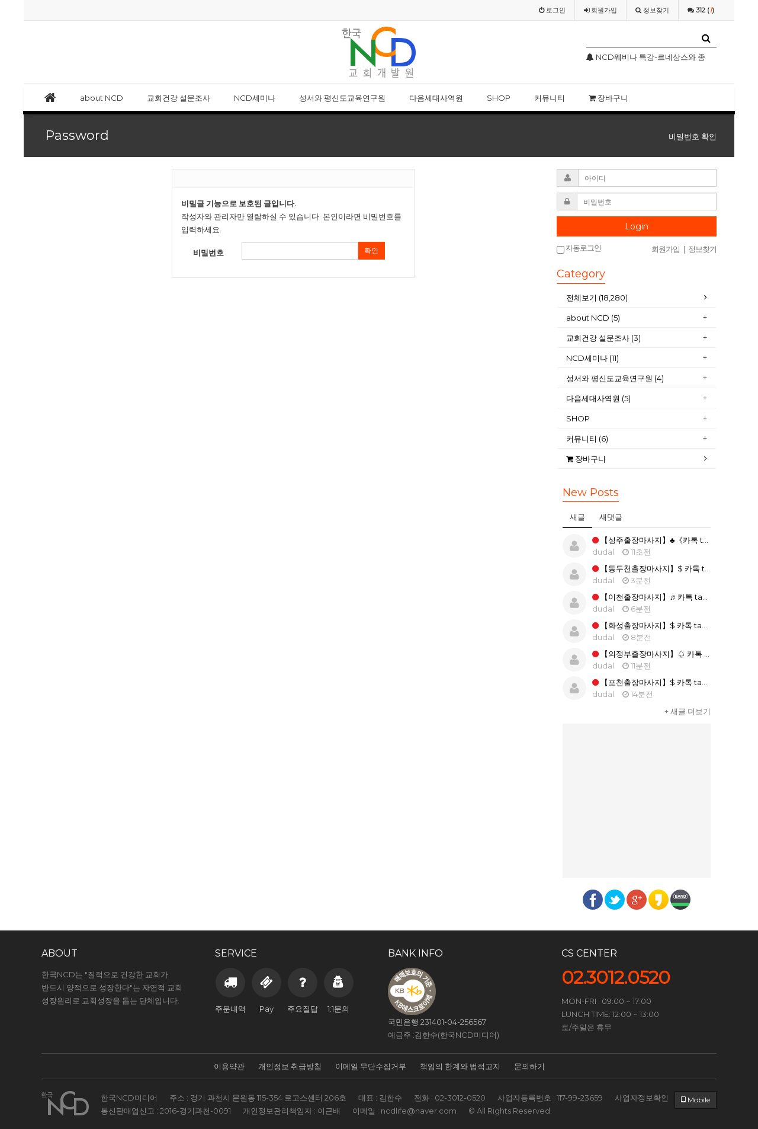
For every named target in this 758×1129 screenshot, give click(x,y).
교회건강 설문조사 (178, 98)
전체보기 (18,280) (597, 297)
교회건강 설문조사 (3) (603, 338)
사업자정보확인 (642, 1097)
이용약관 (229, 1066)
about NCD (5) (593, 317)
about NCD (101, 98)
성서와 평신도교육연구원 (342, 98)
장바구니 (608, 98)
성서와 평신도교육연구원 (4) (616, 378)
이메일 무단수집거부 (370, 1066)
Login (636, 226)
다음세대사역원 (436, 98)
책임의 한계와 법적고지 (460, 1066)
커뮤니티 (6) (587, 438)
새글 (577, 517)
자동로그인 (579, 249)
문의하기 (529, 1066)
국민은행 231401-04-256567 (437, 1021)
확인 (371, 250)
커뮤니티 (549, 98)
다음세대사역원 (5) (598, 398)
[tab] (636, 298)
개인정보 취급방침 (290, 1066)
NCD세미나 (254, 98)
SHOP (498, 98)
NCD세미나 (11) (593, 358)
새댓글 (610, 517)
